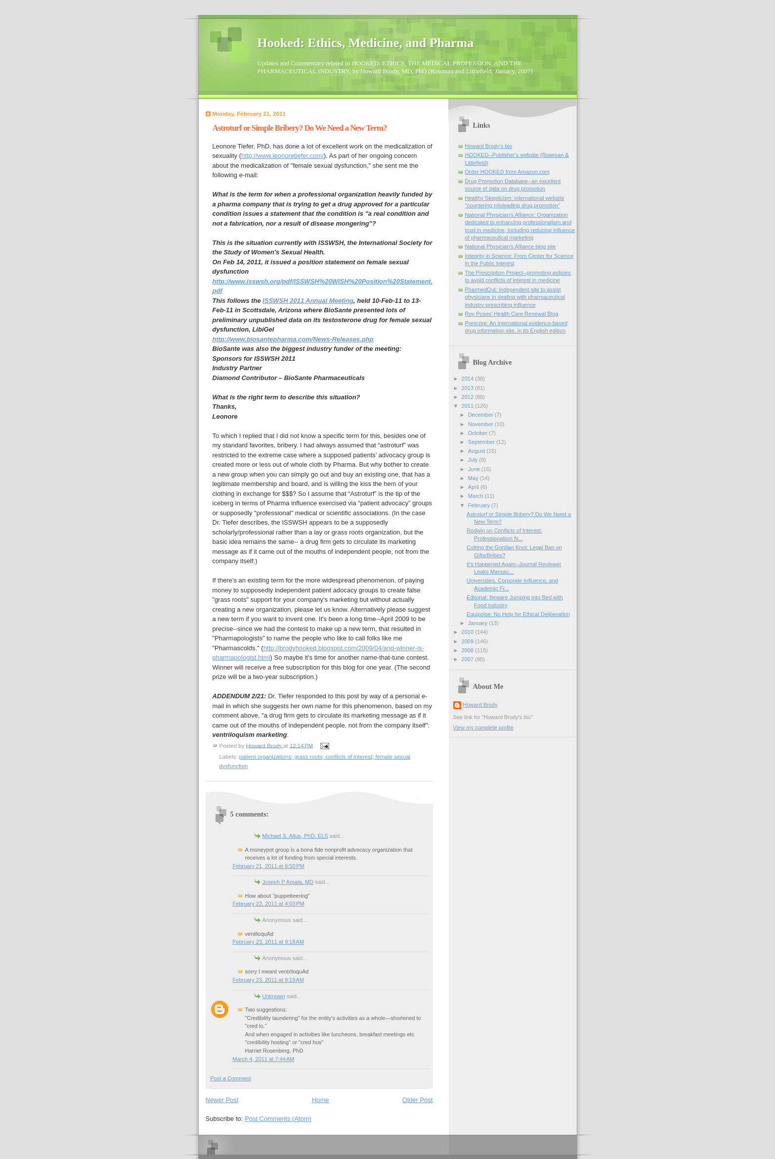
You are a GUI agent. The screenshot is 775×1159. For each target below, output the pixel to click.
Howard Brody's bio (488, 146)
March (476, 496)
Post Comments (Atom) (278, 1118)
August (477, 451)
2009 (468, 641)
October (478, 433)
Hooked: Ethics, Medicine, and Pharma (366, 43)
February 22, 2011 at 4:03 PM (268, 904)
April (474, 487)
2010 (468, 632)
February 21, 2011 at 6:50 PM (268, 866)
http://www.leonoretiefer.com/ (282, 155)
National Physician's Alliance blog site (510, 246)
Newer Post (222, 1100)
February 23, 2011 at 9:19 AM (268, 980)
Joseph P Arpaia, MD (288, 882)
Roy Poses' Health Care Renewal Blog (512, 314)
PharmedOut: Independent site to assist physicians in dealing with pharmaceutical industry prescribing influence (515, 297)
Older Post (417, 1100)
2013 (468, 388)
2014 (468, 379)
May (474, 478)
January (478, 623)
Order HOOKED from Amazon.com (507, 172)
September (482, 442)
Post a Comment (231, 1078)
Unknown (273, 996)
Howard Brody (480, 705)
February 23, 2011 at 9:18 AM (268, 942)
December (481, 415)
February (479, 505)
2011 (468, 406)
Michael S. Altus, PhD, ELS (295, 836)
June (474, 469)
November (481, 424)
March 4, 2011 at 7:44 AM (264, 1059)
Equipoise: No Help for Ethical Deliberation (518, 614)
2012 (468, 397)
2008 (468, 650)
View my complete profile (483, 727)
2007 (468, 659)
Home (320, 1100)
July (473, 460)
